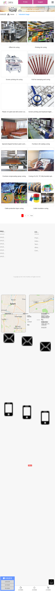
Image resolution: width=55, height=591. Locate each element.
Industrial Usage (37, 241)
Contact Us (37, 250)
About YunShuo (37, 247)
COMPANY (37, 232)
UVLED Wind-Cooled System (2, 256)
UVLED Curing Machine (2, 237)
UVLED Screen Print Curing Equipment (2, 240)
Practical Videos (37, 238)
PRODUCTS (2, 231)
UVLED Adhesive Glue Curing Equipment (2, 250)
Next (31, 215)
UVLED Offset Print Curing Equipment (2, 244)
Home (12, 14)
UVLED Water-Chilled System (2, 253)
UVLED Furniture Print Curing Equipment (2, 247)
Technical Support (37, 244)
